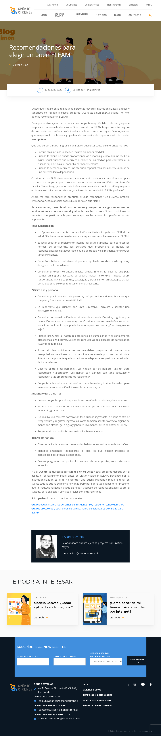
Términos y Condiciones (97, 695)
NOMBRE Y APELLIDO (33, 660)
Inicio (43, 15)
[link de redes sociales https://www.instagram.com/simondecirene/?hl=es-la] (135, 684)
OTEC (149, 4)
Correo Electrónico (70, 660)
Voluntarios (71, 4)
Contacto (134, 15)
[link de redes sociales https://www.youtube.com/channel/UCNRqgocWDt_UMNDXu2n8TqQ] (143, 684)
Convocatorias (92, 4)
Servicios (82, 15)
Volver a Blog (18, 65)
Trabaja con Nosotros (97, 705)
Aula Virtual (52, 4)
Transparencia (114, 4)
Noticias (101, 15)
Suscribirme (137, 660)
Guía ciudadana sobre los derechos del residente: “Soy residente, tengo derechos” (78, 504)
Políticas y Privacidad (97, 700)
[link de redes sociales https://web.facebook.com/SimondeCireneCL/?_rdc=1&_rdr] (151, 684)
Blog (117, 15)
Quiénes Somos (59, 15)
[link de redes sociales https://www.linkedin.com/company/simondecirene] (127, 684)
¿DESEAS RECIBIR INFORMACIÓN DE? (106, 658)
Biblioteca (133, 4)
